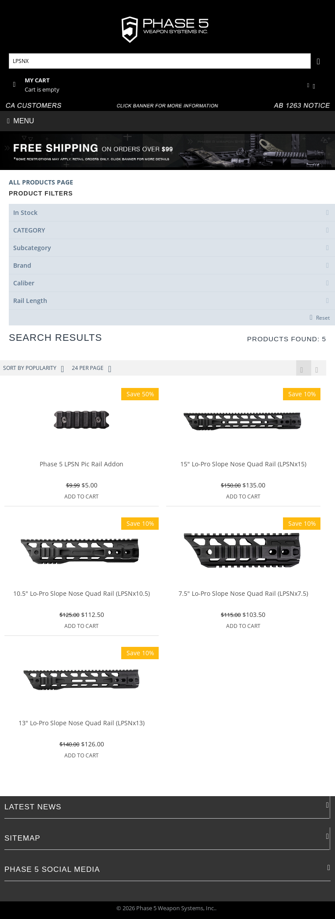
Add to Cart (81, 497)
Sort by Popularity (33, 369)
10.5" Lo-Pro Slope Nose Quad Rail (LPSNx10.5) (81, 594)
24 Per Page (91, 369)
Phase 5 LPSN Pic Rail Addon (81, 465)
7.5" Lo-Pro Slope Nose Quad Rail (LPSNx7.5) (243, 594)
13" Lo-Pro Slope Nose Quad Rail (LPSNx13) (82, 724)
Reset (323, 317)
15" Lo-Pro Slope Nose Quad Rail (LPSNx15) (243, 465)
